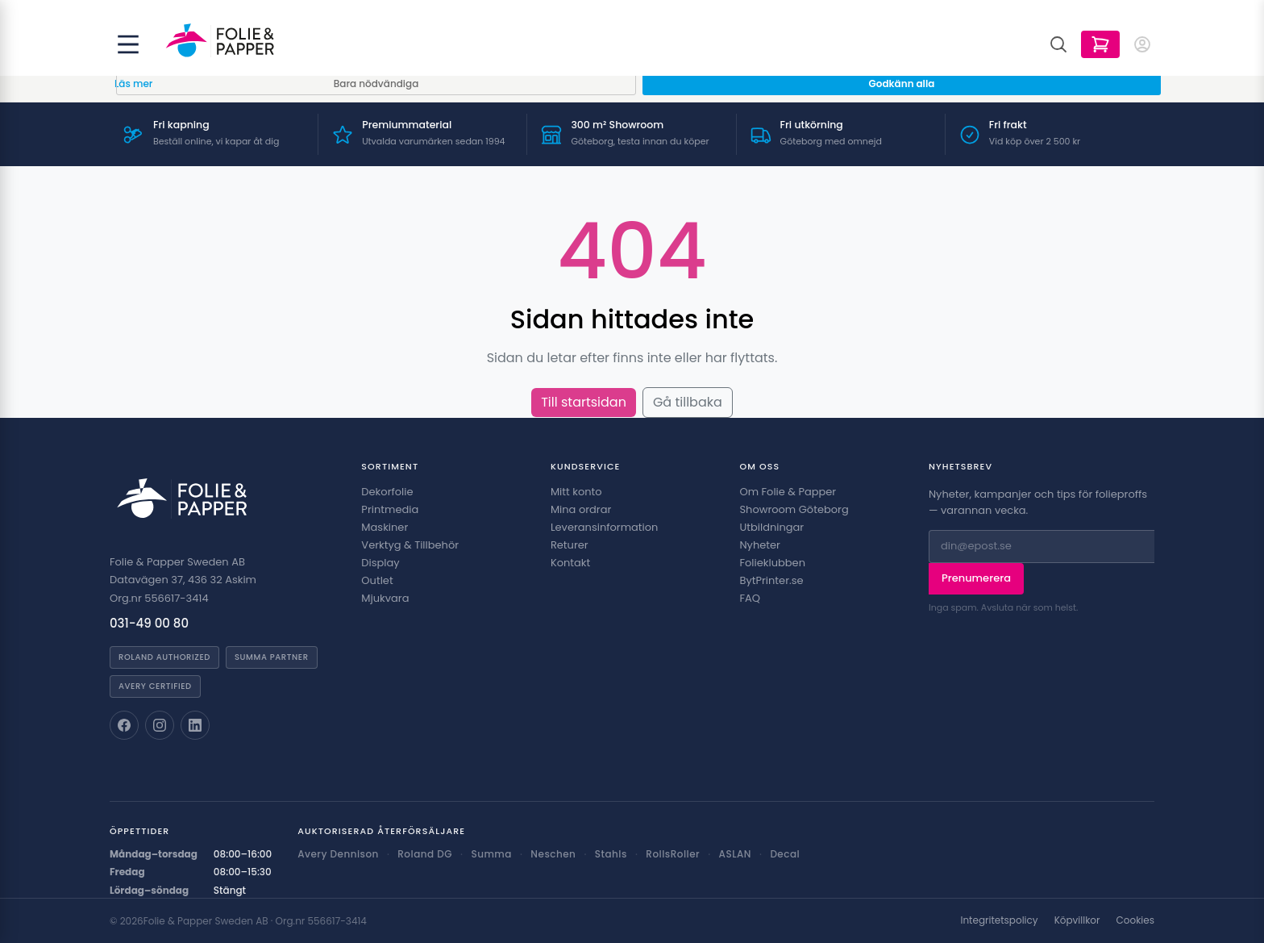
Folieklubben (772, 562)
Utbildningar (771, 527)
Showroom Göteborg (793, 509)
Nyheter (759, 545)
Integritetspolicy (998, 920)
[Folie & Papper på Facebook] (124, 725)
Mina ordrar (581, 509)
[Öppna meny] (128, 44)
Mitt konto (576, 491)
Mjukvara (385, 598)
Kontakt (570, 562)
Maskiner (384, 527)
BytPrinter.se (771, 580)
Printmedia (389, 509)
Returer (569, 545)
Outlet (377, 580)
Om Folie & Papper (787, 491)
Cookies (1135, 920)
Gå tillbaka (687, 402)
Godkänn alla (902, 83)
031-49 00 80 (149, 623)
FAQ (749, 598)
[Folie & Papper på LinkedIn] (195, 725)
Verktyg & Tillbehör (410, 545)
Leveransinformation (604, 527)
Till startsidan (583, 402)
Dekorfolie (387, 491)
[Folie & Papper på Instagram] (159, 725)
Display (380, 562)
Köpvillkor (1077, 920)
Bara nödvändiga (376, 83)
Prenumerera (976, 578)
